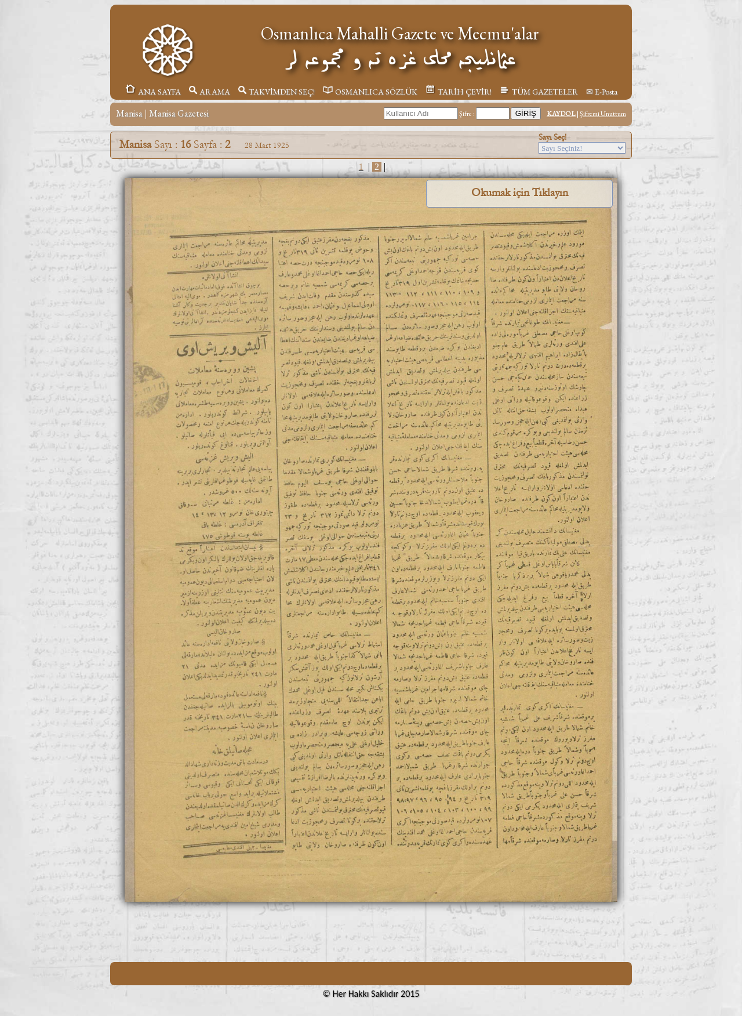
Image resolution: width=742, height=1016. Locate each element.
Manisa (129, 113)
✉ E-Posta (601, 91)
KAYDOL (561, 113)
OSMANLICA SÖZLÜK (370, 91)
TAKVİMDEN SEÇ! (276, 91)
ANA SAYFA (153, 91)
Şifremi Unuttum (603, 113)
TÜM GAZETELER (539, 91)
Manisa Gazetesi (179, 113)
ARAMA (209, 91)
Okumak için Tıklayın (519, 192)
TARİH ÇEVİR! (458, 91)
